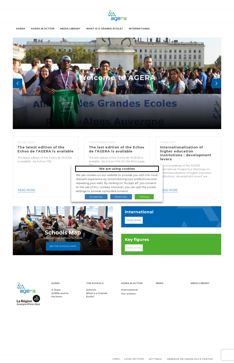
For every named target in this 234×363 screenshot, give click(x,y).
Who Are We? (97, 116)
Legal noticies (134, 359)
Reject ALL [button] (121, 196)
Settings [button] (155, 359)
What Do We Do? (134, 116)
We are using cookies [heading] (117, 169)
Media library (70, 28)
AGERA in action (42, 28)
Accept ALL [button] (96, 196)
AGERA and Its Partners (60, 295)
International (139, 28)
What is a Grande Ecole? (104, 28)
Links (116, 359)
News (159, 283)
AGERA (20, 28)
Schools (91, 289)
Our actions (128, 293)
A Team (55, 289)
